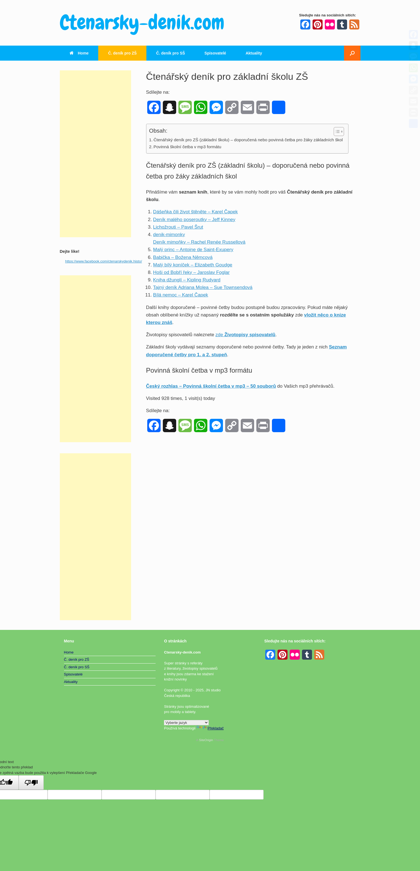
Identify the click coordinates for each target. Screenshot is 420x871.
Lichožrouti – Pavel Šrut (178, 227)
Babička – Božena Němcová (183, 257)
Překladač (210, 728)
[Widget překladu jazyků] (186, 722)
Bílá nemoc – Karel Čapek (180, 295)
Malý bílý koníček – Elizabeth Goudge (192, 265)
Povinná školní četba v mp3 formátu (187, 146)
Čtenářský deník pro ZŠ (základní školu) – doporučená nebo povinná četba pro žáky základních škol (248, 139)
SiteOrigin (206, 740)
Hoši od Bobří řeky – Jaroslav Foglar (191, 272)
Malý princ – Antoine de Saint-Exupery (193, 249)
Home (79, 53)
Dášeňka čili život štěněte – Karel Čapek (195, 211)
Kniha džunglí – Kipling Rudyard (186, 280)
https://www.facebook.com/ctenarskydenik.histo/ (103, 261)
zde (245, 334)
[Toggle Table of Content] (336, 131)
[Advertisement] (95, 153)
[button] (352, 53)
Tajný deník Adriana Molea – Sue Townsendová (202, 287)
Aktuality (253, 53)
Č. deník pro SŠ (170, 53)
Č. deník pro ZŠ (122, 53)
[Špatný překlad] (31, 782)
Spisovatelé (215, 53)
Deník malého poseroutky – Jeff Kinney (194, 219)
